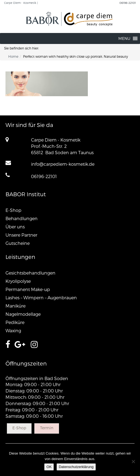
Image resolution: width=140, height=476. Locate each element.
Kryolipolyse (18, 281)
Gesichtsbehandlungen (30, 272)
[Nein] (133, 461)
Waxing (13, 330)
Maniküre (15, 305)
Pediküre (14, 322)
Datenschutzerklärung (76, 467)
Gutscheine (17, 243)
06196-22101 (127, 2)
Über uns (15, 226)
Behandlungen (21, 218)
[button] (124, 38)
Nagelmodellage (23, 314)
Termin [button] (46, 427)
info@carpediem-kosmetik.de (62, 164)
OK (49, 467)
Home (13, 56)
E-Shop (13, 210)
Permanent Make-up (27, 289)
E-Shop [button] (19, 427)
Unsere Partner (21, 234)
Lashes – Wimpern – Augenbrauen (41, 297)
